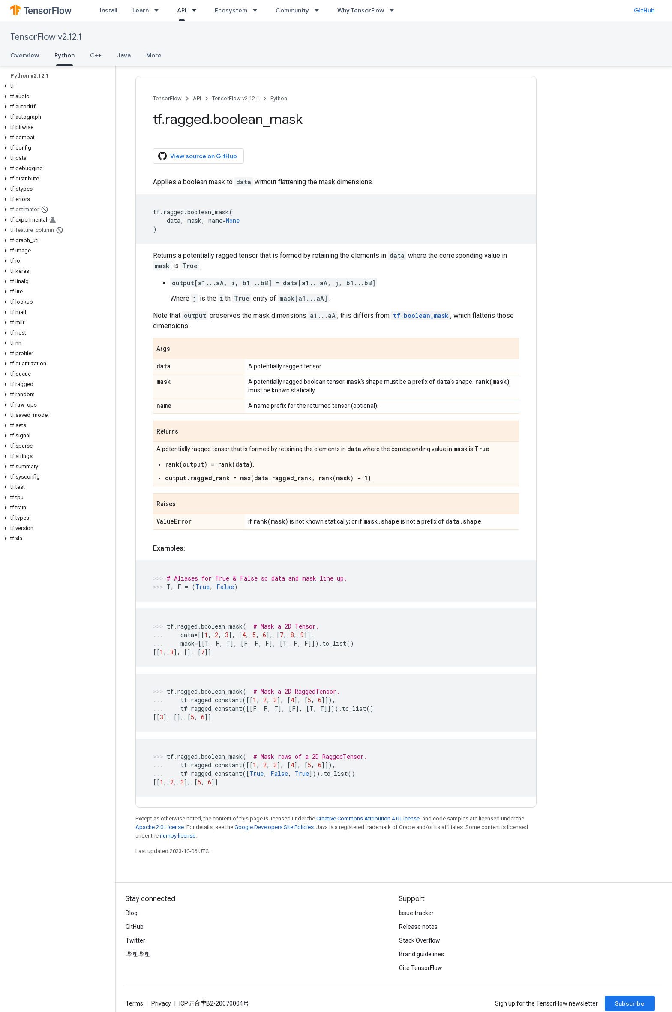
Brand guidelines (421, 954)
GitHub (644, 10)
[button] (56, 86)
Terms (134, 1003)
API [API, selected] (181, 10)
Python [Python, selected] (64, 55)
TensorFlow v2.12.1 (46, 37)
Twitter (135, 940)
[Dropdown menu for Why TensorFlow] (394, 10)
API (197, 98)
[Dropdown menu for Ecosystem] (257, 10)
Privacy (161, 1003)
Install (108, 10)
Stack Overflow (419, 940)
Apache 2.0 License (159, 827)
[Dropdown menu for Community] (319, 10)
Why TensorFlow (360, 10)
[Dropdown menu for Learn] (159, 10)
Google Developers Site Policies (274, 827)
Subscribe (630, 1003)
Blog (132, 913)
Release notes (418, 926)
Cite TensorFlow (420, 967)
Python (278, 98)
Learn (140, 10)
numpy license (177, 835)
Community (292, 10)
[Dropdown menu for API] (196, 10)
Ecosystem (231, 10)
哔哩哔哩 (138, 954)
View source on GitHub (197, 156)
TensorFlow (167, 98)
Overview (24, 55)
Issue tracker (416, 913)
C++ (96, 55)
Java (124, 55)
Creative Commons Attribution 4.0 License (368, 818)
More (154, 55)
